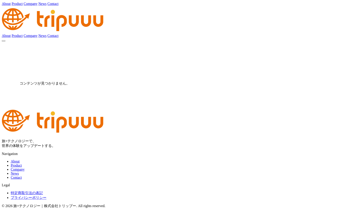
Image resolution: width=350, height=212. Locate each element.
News (42, 4)
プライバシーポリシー (28, 197)
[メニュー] (3, 41)
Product (17, 4)
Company (31, 4)
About (6, 4)
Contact (52, 4)
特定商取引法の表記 (27, 193)
